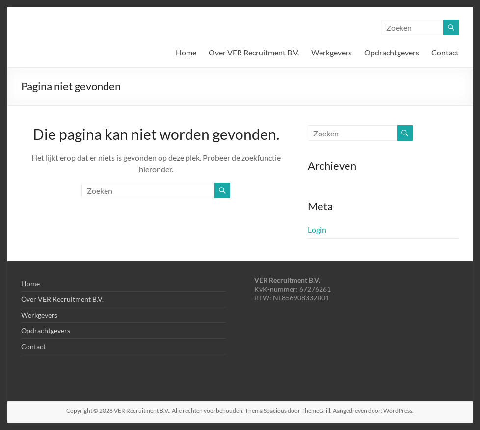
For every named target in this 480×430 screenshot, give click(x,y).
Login (317, 229)
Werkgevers (331, 52)
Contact (445, 52)
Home (186, 52)
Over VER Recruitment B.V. (254, 52)
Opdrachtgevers (391, 52)
